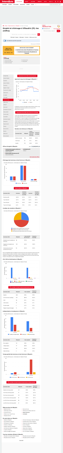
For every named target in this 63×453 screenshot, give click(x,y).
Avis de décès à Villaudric (9, 421)
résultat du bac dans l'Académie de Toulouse (27, 49)
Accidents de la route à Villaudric (29, 421)
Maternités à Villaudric (27, 428)
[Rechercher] (55, 4)
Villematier (21, 37)
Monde (27, 4)
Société (10, 4)
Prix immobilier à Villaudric (28, 431)
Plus (51, 1)
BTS (12, 52)
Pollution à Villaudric (8, 424)
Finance (40, 1)
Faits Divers (15, 4)
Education (22, 4)
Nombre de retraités (8, 62)
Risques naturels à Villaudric (9, 426)
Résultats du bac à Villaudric (9, 437)
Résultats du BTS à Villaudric (28, 437)
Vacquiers (6, 415)
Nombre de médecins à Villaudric (11, 428)
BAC (5, 52)
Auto (45, 1)
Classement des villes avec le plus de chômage (27, 112)
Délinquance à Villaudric (9, 423)
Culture (33, 1)
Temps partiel (24, 61)
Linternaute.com (46, 28)
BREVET (8, 52)
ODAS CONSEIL (13, 150)
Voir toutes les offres (34, 156)
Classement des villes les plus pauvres (27, 75)
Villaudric (17, 25)
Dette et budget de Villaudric (10, 431)
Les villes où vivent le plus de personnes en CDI (21, 287)
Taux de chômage (8, 60)
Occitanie (25, 414)
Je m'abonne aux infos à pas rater (12, 41)
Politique (4, 4)
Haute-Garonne (11, 25)
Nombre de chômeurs (9, 61)
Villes (32, 4)
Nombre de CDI (25, 60)
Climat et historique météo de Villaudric (31, 419)
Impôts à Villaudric (8, 429)
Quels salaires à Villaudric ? (21, 188)
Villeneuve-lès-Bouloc (27, 410)
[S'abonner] (51, 31)
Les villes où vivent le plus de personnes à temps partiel (21, 382)
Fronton (26, 37)
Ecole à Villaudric (26, 424)
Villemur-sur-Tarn (33, 37)
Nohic (24, 409)
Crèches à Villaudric (27, 426)
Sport (26, 1)
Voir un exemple (57, 28)
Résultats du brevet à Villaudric (29, 436)
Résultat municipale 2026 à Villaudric (11, 436)
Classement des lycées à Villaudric (30, 423)
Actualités (19, 1)
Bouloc (16, 37)
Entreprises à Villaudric (27, 429)
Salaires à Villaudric (8, 419)
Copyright (21, 440)
